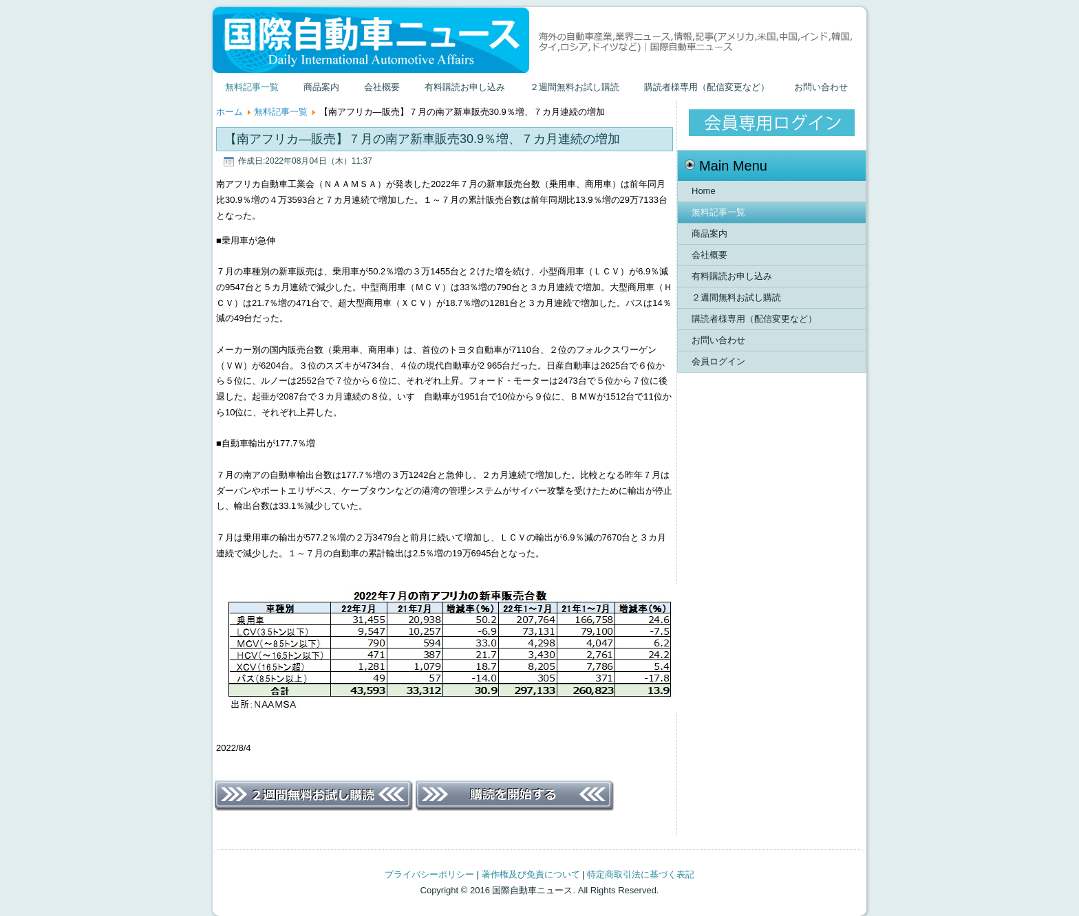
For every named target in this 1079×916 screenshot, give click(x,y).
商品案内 (321, 87)
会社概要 (382, 87)
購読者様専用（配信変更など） (706, 87)
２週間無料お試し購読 (574, 87)
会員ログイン (718, 361)
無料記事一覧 (252, 87)
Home (704, 191)
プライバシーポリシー (429, 874)
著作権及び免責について (531, 874)
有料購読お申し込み (465, 87)
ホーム (229, 112)
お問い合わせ (821, 87)
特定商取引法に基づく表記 (640, 874)
